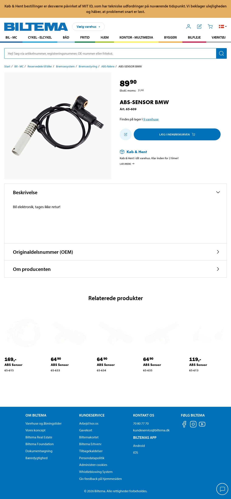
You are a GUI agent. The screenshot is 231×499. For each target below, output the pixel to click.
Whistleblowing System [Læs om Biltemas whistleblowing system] (96, 472)
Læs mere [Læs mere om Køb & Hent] (127, 163)
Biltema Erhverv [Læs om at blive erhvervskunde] (90, 444)
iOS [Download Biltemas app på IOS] (135, 452)
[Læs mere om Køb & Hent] (169, 152)
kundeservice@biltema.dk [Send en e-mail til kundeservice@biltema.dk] (151, 430)
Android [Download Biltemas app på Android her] (139, 445)
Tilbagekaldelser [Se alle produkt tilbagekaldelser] (91, 451)
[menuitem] (11, 38)
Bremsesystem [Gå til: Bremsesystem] (65, 66)
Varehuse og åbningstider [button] (43, 423)
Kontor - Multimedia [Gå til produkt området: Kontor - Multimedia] (136, 37)
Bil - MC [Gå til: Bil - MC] (19, 66)
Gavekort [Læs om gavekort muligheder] (85, 430)
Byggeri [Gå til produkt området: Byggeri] (170, 37)
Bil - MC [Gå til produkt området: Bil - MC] (11, 37)
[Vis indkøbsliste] (199, 26)
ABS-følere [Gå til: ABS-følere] (107, 66)
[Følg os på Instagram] (193, 425)
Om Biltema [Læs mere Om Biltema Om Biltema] (35, 415)
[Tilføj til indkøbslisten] (126, 134)
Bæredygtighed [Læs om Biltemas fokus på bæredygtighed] (36, 458)
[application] (222, 489)
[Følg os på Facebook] (184, 425)
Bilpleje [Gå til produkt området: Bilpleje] (194, 37)
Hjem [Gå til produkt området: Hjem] (105, 37)
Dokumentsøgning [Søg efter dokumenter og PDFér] (38, 451)
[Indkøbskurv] (210, 26)
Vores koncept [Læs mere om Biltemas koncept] (35, 430)
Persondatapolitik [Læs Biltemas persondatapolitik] (91, 458)
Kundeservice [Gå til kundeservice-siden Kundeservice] (91, 415)
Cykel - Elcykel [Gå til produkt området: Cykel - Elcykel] (40, 37)
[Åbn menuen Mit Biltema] (188, 26)
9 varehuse (151, 119)
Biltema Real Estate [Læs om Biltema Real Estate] (38, 437)
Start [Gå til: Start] (7, 66)
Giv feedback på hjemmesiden (100, 479)
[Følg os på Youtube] (202, 426)
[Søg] (221, 53)
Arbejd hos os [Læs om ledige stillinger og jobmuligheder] (88, 423)
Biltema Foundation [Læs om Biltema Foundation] (39, 444)
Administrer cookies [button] (93, 465)
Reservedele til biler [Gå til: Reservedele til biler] (40, 66)
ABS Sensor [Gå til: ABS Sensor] (13, 364)
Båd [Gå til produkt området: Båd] (66, 37)
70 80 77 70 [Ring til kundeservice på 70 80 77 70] (141, 423)
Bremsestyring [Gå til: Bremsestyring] (88, 66)
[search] (115, 53)
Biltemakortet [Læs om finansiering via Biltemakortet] (89, 437)
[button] (223, 26)
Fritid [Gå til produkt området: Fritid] (85, 37)
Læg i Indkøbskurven (177, 134)
